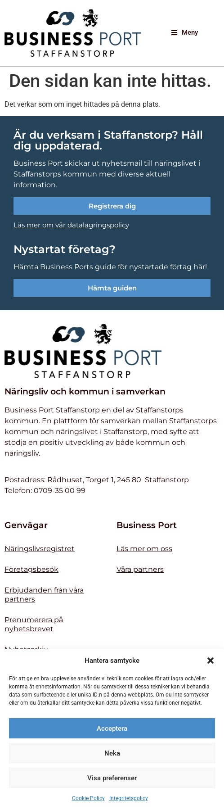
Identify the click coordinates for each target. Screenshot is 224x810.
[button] (210, 660)
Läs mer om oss (144, 548)
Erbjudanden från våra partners (44, 594)
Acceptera (112, 728)
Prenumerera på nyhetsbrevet (33, 624)
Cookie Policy (88, 798)
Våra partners (140, 569)
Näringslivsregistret (39, 548)
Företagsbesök (31, 569)
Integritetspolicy (128, 798)
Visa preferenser (112, 778)
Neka (112, 753)
